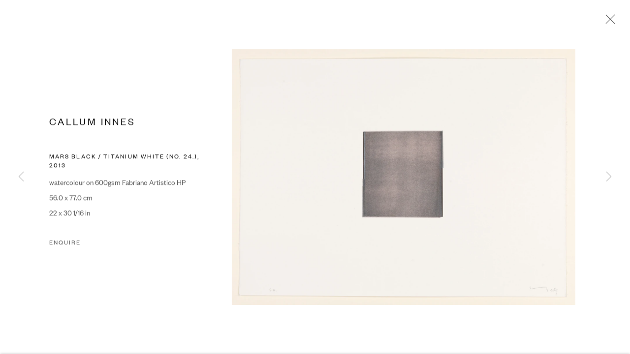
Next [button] (609, 177)
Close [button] (607, 22)
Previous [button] (21, 177)
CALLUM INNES (92, 122)
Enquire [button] (65, 242)
